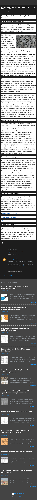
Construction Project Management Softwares (16, 452)
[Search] (35, 3)
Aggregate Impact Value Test (15, 252)
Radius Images (22, 496)
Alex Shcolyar (24, 266)
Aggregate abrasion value (9, 221)
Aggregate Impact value (9, 217)
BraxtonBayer (11, 259)
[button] (35, 7)
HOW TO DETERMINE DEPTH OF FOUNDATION (16, 412)
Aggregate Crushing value (9, 213)
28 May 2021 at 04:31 (13, 254)
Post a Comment (7, 275)
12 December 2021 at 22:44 (15, 271)
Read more (32, 302)
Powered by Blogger (18, 493)
